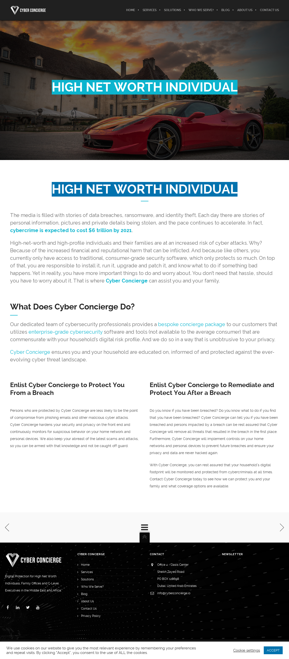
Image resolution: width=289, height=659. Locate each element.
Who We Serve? (92, 586)
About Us (87, 601)
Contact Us (89, 608)
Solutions (87, 579)
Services (87, 572)
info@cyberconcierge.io (173, 593)
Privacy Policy (91, 616)
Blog (84, 594)
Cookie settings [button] (246, 650)
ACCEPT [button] (273, 650)
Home (85, 565)
